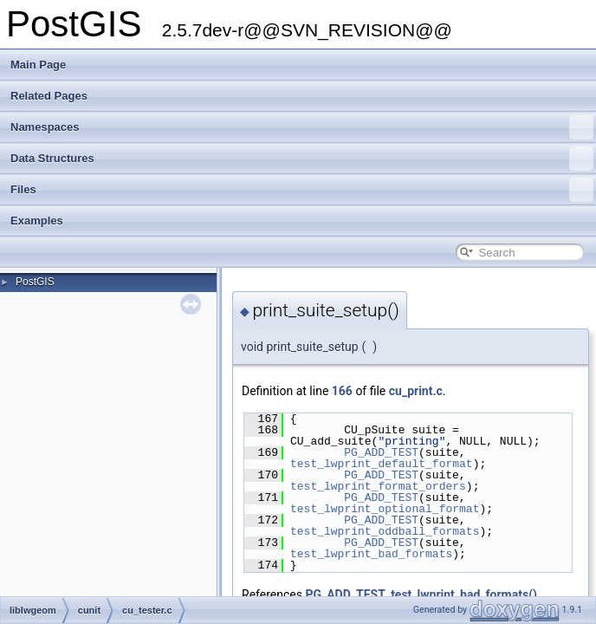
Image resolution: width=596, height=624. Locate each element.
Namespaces (301, 127)
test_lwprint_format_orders (378, 486)
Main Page (38, 64)
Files (301, 190)
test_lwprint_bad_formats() (464, 594)
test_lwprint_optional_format (384, 509)
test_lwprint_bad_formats (371, 554)
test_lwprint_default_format (381, 463)
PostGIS (35, 282)
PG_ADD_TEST (381, 452)
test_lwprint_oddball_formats (384, 531)
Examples (36, 220)
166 (342, 391)
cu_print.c (416, 391)
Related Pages (48, 95)
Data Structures (301, 158)
